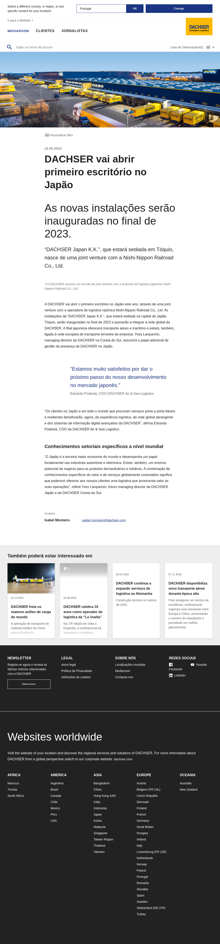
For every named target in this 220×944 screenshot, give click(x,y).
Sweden (142, 901)
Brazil (54, 789)
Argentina (56, 783)
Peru (53, 814)
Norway (142, 864)
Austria (141, 783)
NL (157, 789)
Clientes (47, 31)
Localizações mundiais (130, 664)
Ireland (141, 839)
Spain (140, 895)
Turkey (141, 914)
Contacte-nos (124, 677)
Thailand (99, 845)
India (97, 802)
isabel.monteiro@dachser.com (105, 520)
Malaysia (99, 827)
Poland (141, 870)
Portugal (142, 876)
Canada (55, 795)
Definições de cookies (76, 677)
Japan (98, 814)
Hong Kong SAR (105, 795)
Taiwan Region (103, 839)
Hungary (142, 833)
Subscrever (29, 684)
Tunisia (12, 789)
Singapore (100, 833)
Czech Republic (147, 795)
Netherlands (145, 858)
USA (53, 820)
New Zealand (189, 789)
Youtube (199, 664)
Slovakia (142, 889)
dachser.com (123, 759)
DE (163, 852)
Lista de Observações (186, 47)
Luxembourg (145, 852)
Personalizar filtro (58, 135)
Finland (142, 808)
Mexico (55, 808)
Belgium (142, 789)
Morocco (13, 783)
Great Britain (145, 827)
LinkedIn (177, 675)
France (141, 814)
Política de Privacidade (76, 671)
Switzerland (144, 908)
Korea (98, 820)
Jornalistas (77, 31)
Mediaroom (19, 31)
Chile (53, 802)
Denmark (143, 802)
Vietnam (99, 852)
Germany (143, 820)
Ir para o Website (21, 20)
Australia (185, 783)
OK (135, 8)
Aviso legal (68, 664)
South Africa (16, 795)
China (98, 789)
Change (179, 8)
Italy (139, 845)
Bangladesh (102, 783)
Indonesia (100, 808)
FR (151, 789)
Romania (143, 883)
